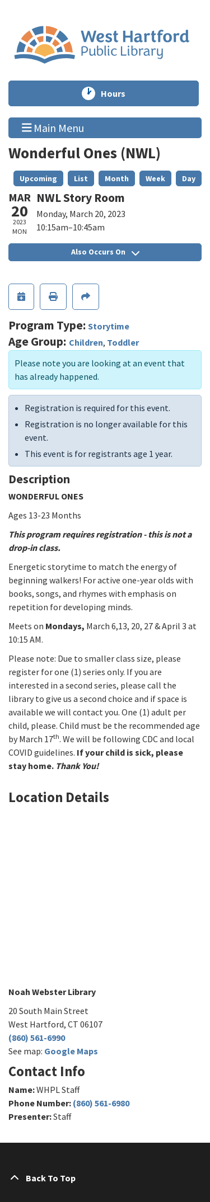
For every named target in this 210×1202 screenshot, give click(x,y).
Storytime (108, 326)
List (81, 178)
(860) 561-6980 (101, 1103)
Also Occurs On (105, 252)
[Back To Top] (105, 1178)
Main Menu (53, 127)
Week (155, 178)
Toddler (123, 342)
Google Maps (71, 1051)
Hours (118, 93)
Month (117, 178)
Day (188, 178)
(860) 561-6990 (36, 1037)
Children (86, 342)
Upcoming (38, 178)
